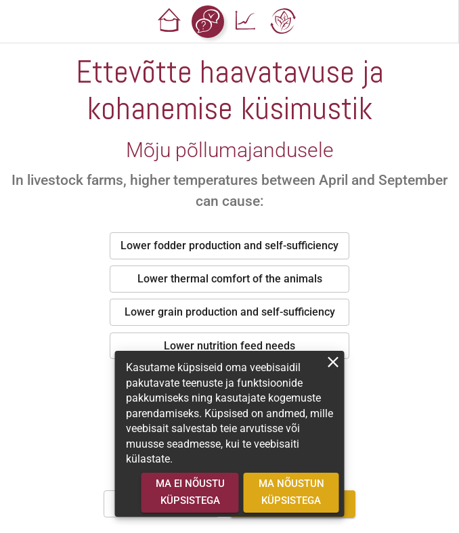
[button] (170, 21)
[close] (333, 362)
